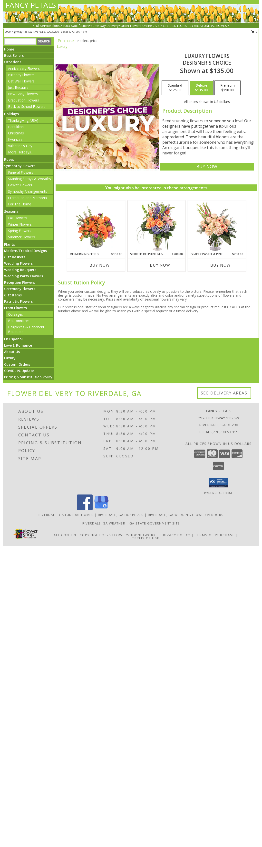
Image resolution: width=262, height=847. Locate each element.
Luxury (10, 358)
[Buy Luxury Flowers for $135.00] (207, 167)
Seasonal (11, 211)
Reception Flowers (19, 282)
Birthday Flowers (21, 74)
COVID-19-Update (19, 370)
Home (9, 49)
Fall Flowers (17, 218)
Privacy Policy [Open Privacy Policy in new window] (176, 535)
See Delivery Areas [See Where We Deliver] (224, 393)
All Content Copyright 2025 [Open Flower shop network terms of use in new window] (82, 535)
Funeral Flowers (20, 172)
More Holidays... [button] (20, 152)
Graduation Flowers (23, 100)
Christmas (16, 133)
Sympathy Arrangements (27, 191)
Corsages (15, 314)
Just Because (18, 87)
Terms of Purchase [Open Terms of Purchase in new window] (215, 535)
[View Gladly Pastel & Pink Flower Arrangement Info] (216, 226)
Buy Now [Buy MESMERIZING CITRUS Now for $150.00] (99, 265)
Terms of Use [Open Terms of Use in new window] (145, 538)
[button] (218, 482)
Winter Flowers (20, 224)
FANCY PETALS (31, 5)
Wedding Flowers (18, 263)
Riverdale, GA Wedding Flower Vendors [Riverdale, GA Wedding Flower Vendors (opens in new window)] (186, 515)
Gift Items (13, 295)
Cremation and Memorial (28, 197)
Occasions (12, 62)
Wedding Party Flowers (23, 276)
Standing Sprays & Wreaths (29, 178)
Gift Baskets (14, 257)
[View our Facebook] (85, 508)
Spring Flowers (19, 230)
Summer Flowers (21, 237)
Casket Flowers (20, 185)
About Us (12, 351)
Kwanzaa (15, 139)
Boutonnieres (18, 320)
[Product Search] (20, 41)
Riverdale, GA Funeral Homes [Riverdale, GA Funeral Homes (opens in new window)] (66, 515)
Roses (9, 159)
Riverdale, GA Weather (103, 523)
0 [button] (254, 31)
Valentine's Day (20, 145)
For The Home (19, 204)
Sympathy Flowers (19, 165)
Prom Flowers (15, 307)
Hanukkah (16, 126)
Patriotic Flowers (18, 301)
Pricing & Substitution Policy (28, 377)
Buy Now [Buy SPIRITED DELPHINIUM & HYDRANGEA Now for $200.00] (160, 265)
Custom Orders (17, 364)
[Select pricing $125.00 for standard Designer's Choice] (175, 88)
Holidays (11, 113)
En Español (13, 339)
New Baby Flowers (23, 93)
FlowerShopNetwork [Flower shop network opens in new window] (134, 535)
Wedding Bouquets (20, 269)
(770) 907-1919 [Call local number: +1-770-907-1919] (78, 31)
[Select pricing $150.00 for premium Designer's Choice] (227, 88)
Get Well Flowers (21, 81)
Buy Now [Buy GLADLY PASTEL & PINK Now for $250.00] (220, 265)
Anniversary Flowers (24, 68)
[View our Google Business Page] (101, 508)
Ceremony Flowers (19, 288)
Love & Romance (18, 345)
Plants (9, 244)
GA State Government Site (154, 523)
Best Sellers (14, 55)
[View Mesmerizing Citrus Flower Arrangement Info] (96, 226)
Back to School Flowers (26, 106)
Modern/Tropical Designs (25, 250)
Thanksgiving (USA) (23, 120)
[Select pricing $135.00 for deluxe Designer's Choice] (201, 88)
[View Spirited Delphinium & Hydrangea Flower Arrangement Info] (156, 226)
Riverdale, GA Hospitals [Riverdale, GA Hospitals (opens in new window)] (121, 515)
